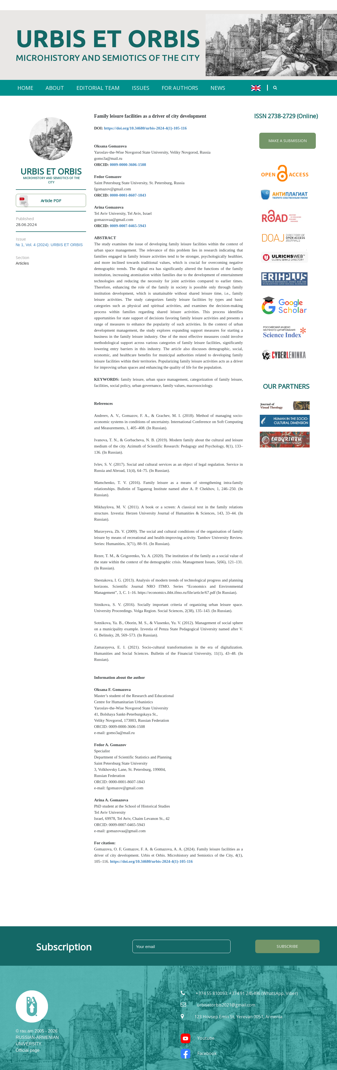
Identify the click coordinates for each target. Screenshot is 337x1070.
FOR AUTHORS (180, 77)
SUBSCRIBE (287, 936)
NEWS (217, 77)
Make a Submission (287, 130)
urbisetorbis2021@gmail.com (226, 995)
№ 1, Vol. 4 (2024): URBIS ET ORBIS (49, 234)
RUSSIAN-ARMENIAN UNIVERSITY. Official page (37, 1033)
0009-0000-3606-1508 (128, 154)
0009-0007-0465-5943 (128, 215)
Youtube (197, 1028)
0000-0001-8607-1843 (128, 185)
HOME (25, 77)
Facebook (199, 1043)
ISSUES (140, 77)
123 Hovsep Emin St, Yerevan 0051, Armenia (238, 1006)
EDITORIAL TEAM (98, 77)
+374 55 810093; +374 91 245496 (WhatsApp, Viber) (247, 983)
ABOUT (55, 77)
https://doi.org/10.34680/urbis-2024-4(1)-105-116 (145, 118)
